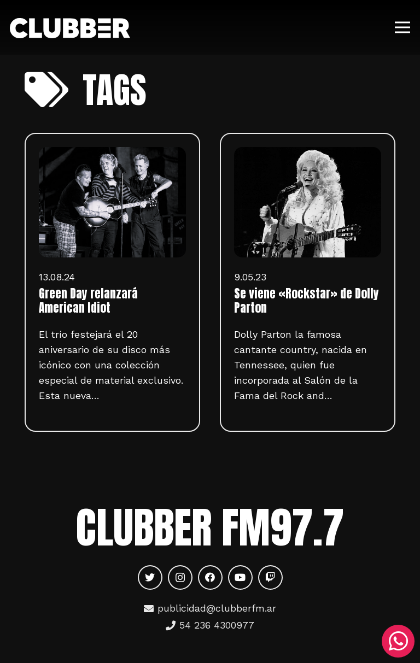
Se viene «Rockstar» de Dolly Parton (306, 300)
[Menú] (402, 27)
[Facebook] (210, 577)
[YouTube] (240, 577)
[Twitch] (270, 577)
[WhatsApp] (398, 641)
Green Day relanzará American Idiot (88, 300)
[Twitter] (150, 577)
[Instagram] (180, 577)
